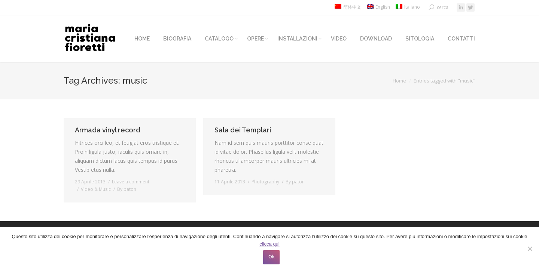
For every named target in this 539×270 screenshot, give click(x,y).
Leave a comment (130, 181)
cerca (442, 7)
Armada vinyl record (107, 130)
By (126, 189)
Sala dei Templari (242, 130)
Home (399, 80)
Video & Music (96, 189)
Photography (265, 181)
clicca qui (269, 244)
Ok (271, 257)
